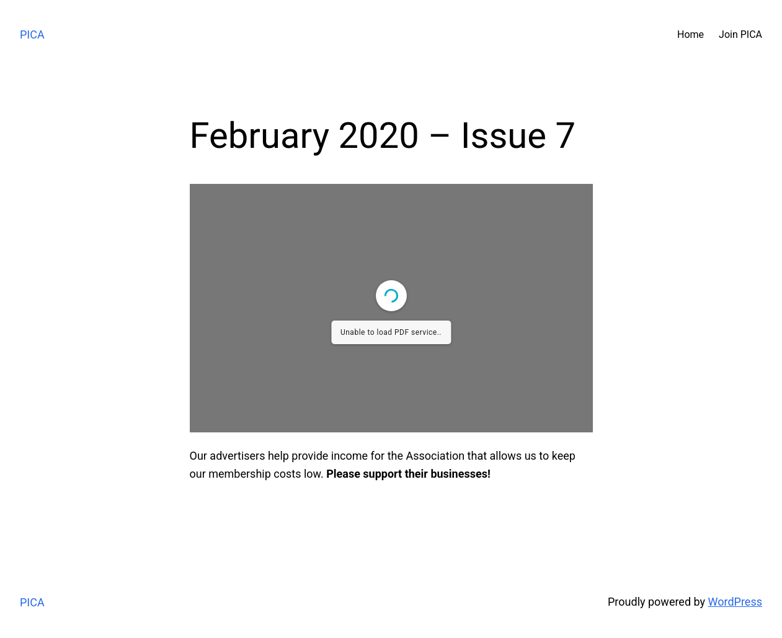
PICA (32, 34)
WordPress (735, 601)
